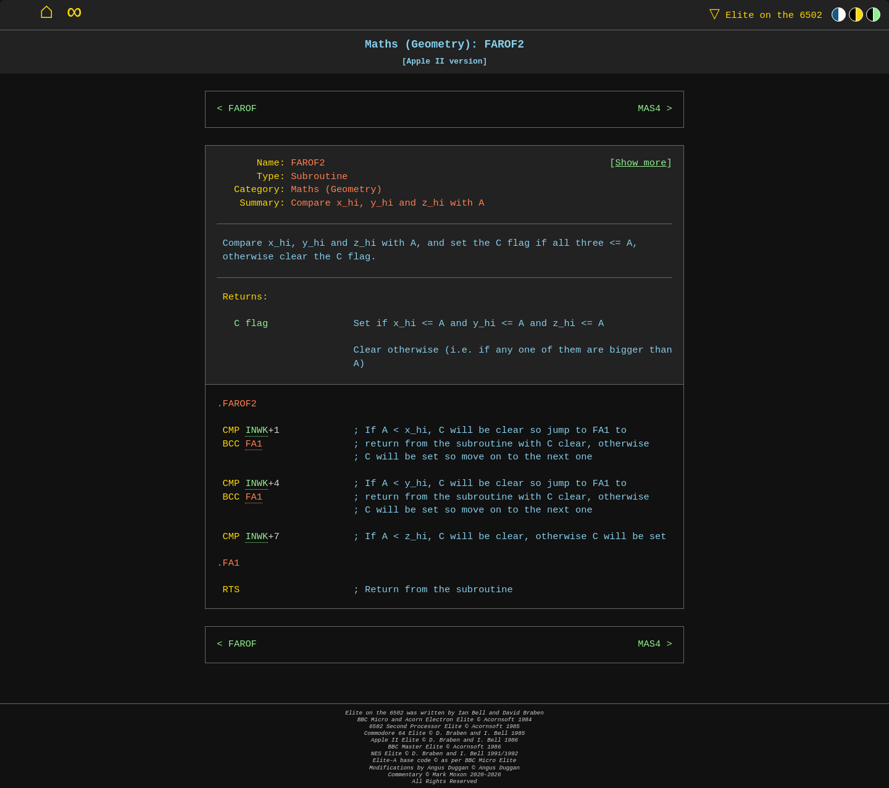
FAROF (242, 109)
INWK (256, 430)
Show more (641, 163)
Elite (763, 14)
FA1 (253, 444)
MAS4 (649, 109)
